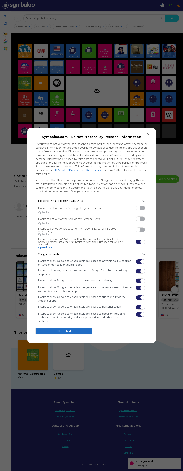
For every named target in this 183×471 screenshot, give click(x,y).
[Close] (148, 134)
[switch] (140, 208)
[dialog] (91, 235)
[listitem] (92, 201)
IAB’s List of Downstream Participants (77, 170)
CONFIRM (63, 331)
